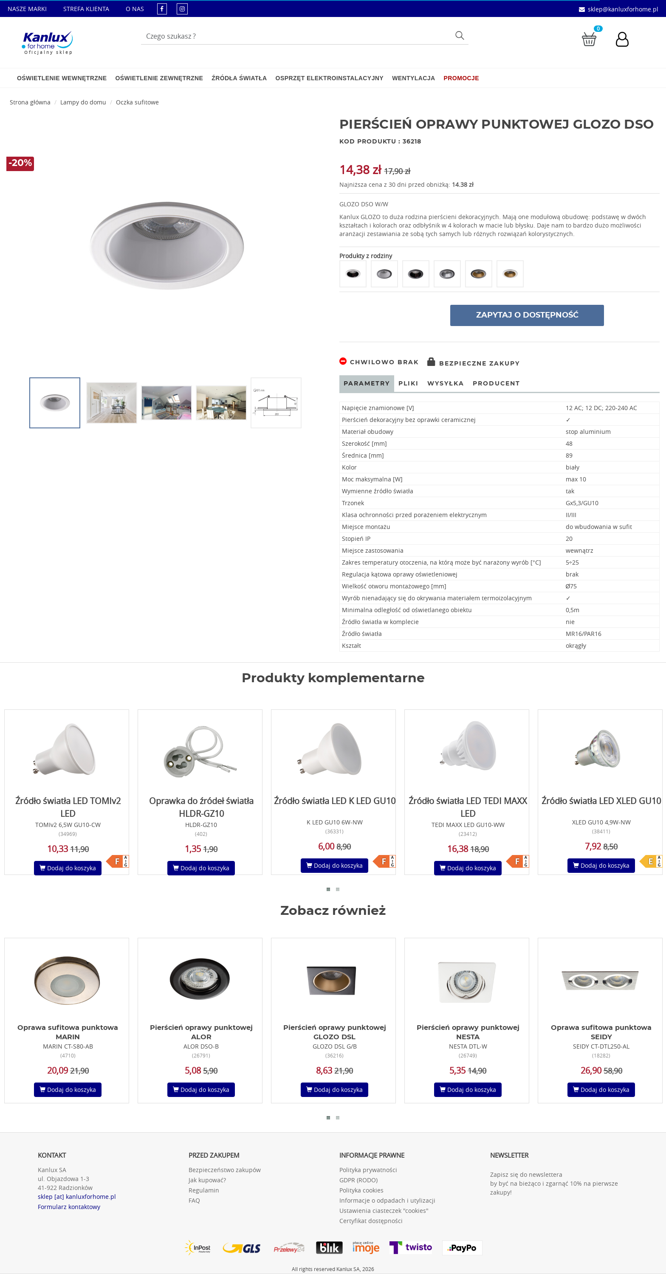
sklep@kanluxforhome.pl (623, 9)
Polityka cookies (361, 1190)
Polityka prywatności (368, 1170)
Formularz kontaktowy (69, 1207)
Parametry (367, 384)
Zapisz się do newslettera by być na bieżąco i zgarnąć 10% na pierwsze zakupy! (554, 1183)
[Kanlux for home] (47, 40)
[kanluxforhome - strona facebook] (162, 9)
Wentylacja (413, 78)
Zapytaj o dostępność (527, 315)
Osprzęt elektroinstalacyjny (330, 78)
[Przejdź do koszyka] (589, 38)
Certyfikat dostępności (371, 1221)
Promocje (461, 78)
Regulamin (204, 1190)
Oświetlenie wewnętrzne (62, 78)
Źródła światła (239, 78)
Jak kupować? (207, 1180)
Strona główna (30, 102)
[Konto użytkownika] (626, 40)
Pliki (408, 384)
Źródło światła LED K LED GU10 (334, 801)
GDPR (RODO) (358, 1180)
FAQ (194, 1200)
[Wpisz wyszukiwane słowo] (305, 36)
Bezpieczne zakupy (473, 364)
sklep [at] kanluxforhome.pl (77, 1196)
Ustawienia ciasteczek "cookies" (384, 1211)
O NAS (135, 9)
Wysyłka (445, 384)
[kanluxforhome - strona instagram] (182, 9)
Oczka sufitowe (137, 102)
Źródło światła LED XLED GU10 (601, 801)
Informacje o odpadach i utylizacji (387, 1200)
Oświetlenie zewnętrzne (159, 78)
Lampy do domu (83, 102)
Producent (496, 384)
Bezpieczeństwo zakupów (225, 1170)
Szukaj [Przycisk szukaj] (461, 35)
